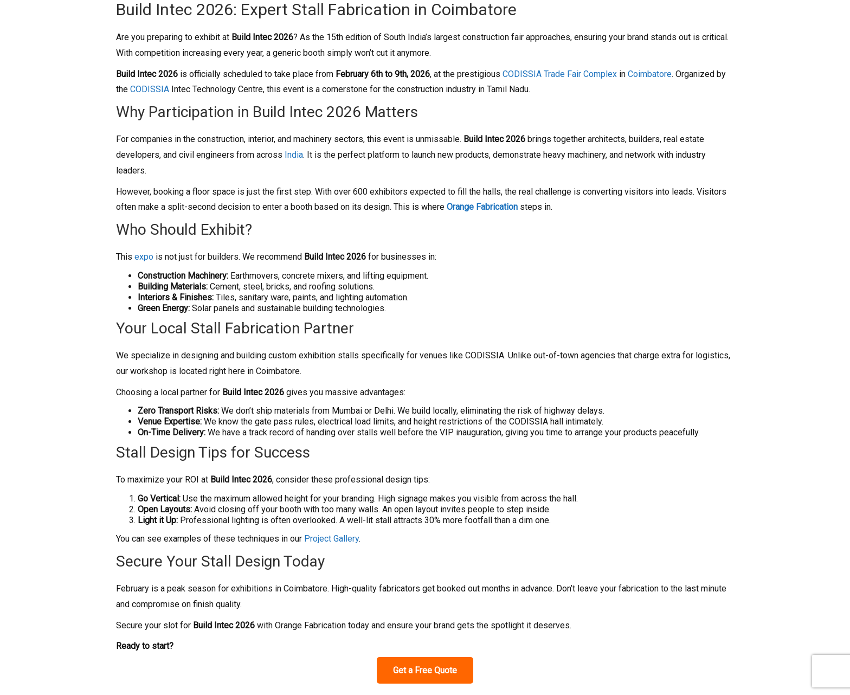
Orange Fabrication (482, 207)
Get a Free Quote (425, 670)
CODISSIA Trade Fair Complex (560, 74)
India (294, 155)
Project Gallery (331, 538)
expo (143, 257)
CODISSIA (149, 89)
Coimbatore (650, 74)
